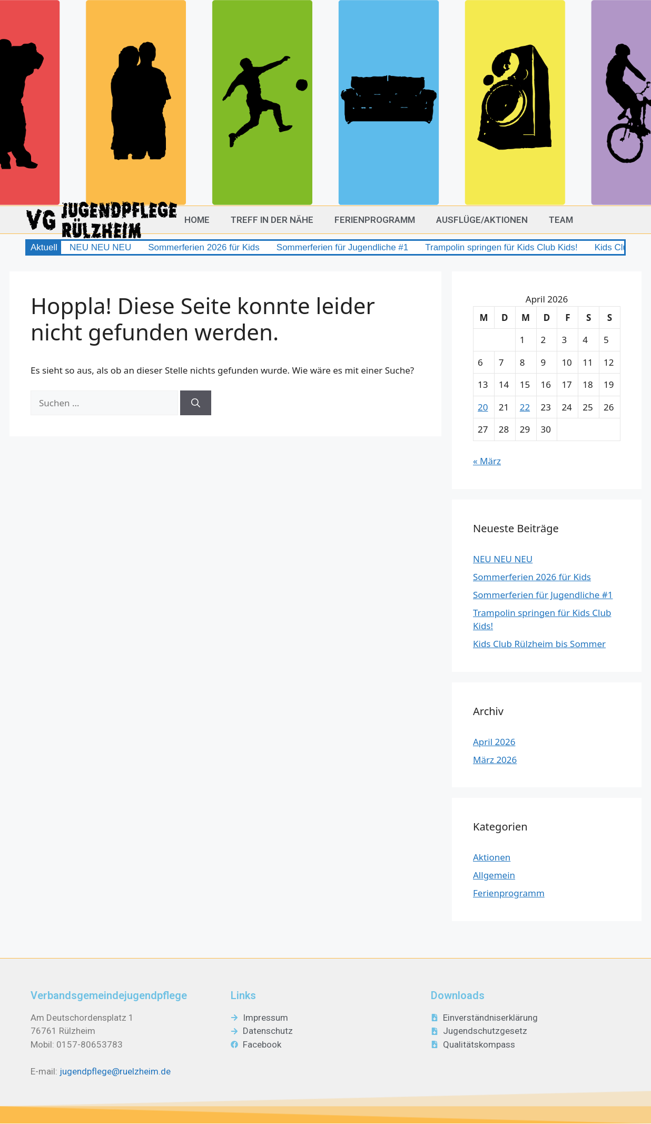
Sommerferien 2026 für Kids (204, 247)
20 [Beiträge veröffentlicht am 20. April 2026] (483, 407)
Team (561, 219)
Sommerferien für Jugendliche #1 (342, 247)
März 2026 (495, 760)
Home (197, 219)
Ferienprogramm (374, 219)
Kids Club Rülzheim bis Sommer (539, 644)
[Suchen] (195, 403)
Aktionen (491, 857)
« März (487, 461)
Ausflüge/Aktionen (482, 219)
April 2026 (494, 742)
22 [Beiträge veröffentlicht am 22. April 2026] (525, 407)
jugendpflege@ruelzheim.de (115, 1071)
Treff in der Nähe (272, 219)
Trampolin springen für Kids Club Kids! (501, 247)
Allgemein (494, 875)
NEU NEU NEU (100, 247)
